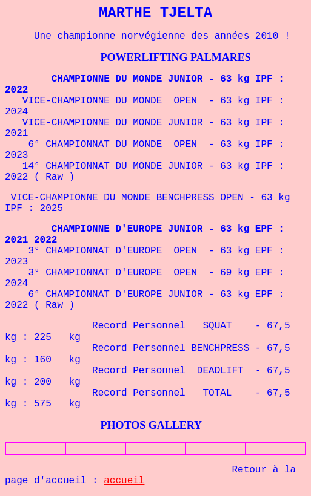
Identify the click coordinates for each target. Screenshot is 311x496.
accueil (124, 480)
